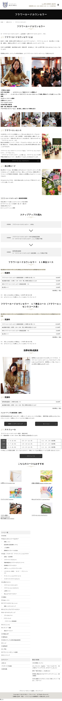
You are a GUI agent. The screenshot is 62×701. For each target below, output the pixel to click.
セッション (46, 424)
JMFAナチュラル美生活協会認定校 (11, 640)
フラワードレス (7, 619)
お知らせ (3, 663)
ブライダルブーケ (8, 616)
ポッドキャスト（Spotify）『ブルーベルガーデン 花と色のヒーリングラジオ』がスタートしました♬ (46, 667)
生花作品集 (4, 669)
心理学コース (7, 591)
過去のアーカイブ (8, 631)
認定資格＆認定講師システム (11, 545)
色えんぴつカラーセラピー (10, 594)
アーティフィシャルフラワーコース (12, 576)
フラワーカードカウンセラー (11, 585)
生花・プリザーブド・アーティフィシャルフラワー (16, 554)
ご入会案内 (6, 548)
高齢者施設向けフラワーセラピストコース (14, 563)
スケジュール (31, 456)
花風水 (4, 597)
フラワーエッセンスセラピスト (20, 160)
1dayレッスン (6, 600)
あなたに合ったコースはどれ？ (11, 539)
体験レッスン (7, 542)
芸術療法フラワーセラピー (10, 566)
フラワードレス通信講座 (10, 621)
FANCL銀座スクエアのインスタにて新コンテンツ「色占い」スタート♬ (46, 680)
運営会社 (5, 637)
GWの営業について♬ (37, 663)
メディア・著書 (7, 628)
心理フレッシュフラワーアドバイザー (13, 569)
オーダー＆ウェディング (9, 613)
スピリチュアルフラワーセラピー (11, 610)
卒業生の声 (6, 634)
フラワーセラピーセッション (10, 603)
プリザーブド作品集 (6, 666)
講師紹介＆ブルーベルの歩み (11, 551)
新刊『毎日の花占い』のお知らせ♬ (41, 671)
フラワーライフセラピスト (10, 560)
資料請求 (5, 646)
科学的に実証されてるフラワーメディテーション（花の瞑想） (46, 675)
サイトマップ (6, 656)
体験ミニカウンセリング (15, 424)
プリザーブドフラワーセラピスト (12, 579)
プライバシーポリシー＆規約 (10, 652)
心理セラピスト (9, 22)
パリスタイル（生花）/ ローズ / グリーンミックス (16, 572)
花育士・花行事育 (8, 557)
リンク (4, 643)
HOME (2, 22)
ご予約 (4, 649)
